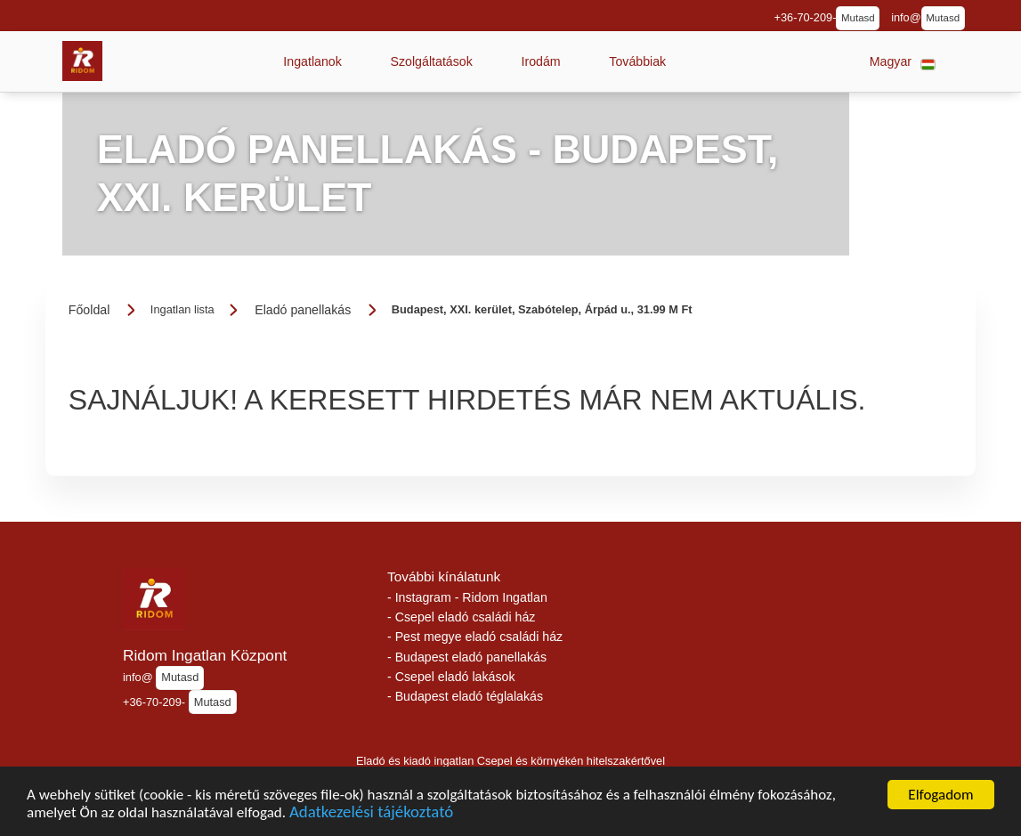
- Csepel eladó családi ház (461, 617)
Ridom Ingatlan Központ (205, 655)
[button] (312, 61)
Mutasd (858, 17)
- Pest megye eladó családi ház (475, 636)
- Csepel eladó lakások (451, 677)
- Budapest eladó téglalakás (465, 696)
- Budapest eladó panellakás (467, 657)
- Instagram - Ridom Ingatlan (467, 597)
